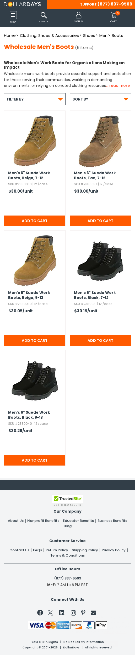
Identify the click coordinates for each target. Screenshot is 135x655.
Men (103, 35)
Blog (68, 526)
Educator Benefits (78, 520)
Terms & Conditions (67, 555)
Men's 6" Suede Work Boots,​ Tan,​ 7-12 (95, 176)
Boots (117, 35)
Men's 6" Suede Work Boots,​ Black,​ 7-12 (95, 295)
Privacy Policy (114, 550)
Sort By (100, 99)
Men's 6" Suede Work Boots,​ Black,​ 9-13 (29, 415)
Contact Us (19, 550)
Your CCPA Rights (44, 642)
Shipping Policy (85, 550)
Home (10, 35)
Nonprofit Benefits (43, 520)
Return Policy (57, 550)
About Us (16, 520)
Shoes (89, 35)
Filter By (35, 99)
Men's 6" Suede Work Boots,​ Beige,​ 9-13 (29, 295)
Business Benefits (112, 520)
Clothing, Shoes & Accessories (49, 35)
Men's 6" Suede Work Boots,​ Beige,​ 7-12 (29, 176)
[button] (78, 17)
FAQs (37, 550)
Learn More (90, 643)
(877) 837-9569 (115, 4)
